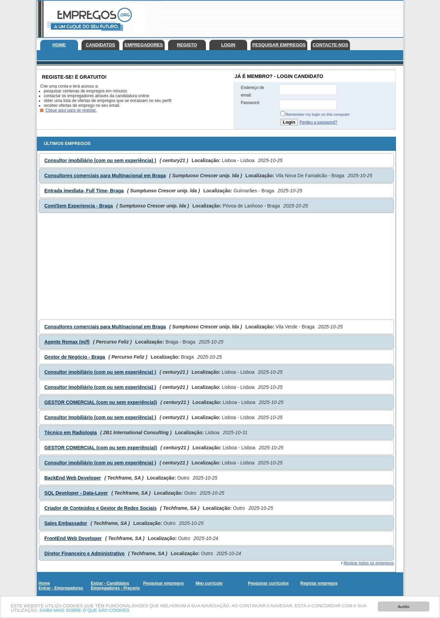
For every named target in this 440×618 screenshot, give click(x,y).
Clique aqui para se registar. (71, 110)
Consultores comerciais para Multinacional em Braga (105, 175)
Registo (187, 44)
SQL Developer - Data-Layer (76, 493)
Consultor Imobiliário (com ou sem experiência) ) (100, 387)
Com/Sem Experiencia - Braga (78, 206)
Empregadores (143, 44)
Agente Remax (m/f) (66, 342)
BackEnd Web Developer (72, 478)
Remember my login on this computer (318, 114)
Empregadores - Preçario (115, 588)
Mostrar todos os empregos (369, 563)
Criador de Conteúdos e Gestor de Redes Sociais (100, 508)
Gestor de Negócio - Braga (74, 357)
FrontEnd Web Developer (73, 538)
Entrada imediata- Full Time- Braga (84, 190)
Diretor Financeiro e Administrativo (84, 553)
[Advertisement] (278, 17)
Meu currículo (209, 583)
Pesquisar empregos (279, 44)
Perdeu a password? (318, 122)
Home (59, 44)
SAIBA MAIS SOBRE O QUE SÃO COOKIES (85, 610)
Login (228, 44)
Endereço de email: (252, 91)
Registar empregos (319, 583)
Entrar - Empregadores (60, 588)
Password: (250, 102)
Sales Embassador (65, 523)
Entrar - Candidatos (110, 583)
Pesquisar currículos (268, 583)
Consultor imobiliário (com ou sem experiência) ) (100, 160)
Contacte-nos (330, 44)
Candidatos (100, 44)
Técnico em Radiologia (70, 432)
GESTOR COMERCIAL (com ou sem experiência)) (100, 402)
